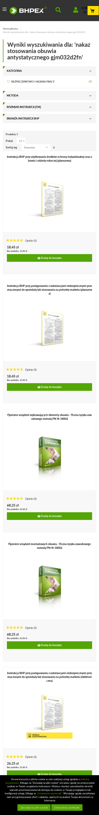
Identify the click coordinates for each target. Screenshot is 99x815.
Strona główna (10, 28)
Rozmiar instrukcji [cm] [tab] (24, 107)
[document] (50, 795)
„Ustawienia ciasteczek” (49, 793)
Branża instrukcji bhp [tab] (23, 118)
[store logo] (28, 10)
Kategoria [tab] (14, 70)
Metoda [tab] (12, 95)
